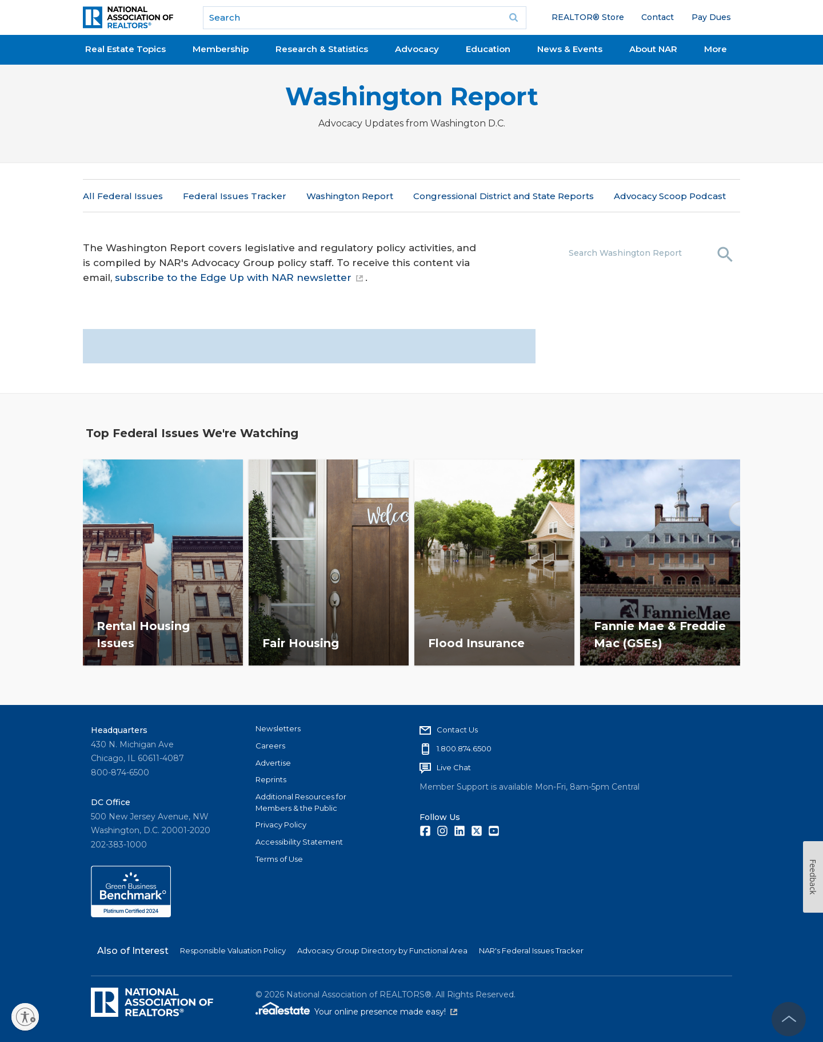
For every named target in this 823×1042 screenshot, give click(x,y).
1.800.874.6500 (464, 748)
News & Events (569, 48)
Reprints (270, 779)
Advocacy (417, 48)
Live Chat (454, 767)
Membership (221, 48)
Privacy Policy (280, 824)
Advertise (273, 762)
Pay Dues (711, 17)
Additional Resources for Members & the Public (300, 802)
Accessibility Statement (299, 841)
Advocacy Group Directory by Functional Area (382, 950)
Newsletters (278, 728)
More (715, 48)
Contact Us (457, 729)
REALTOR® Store (588, 17)
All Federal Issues (123, 196)
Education (488, 48)
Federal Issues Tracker (234, 196)
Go (513, 17)
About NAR (653, 48)
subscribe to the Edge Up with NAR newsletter (239, 277)
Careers (270, 745)
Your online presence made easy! (385, 1012)
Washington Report (411, 96)
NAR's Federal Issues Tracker (531, 950)
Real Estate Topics (125, 48)
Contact (657, 17)
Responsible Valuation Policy (233, 950)
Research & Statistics (321, 48)
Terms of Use (279, 858)
